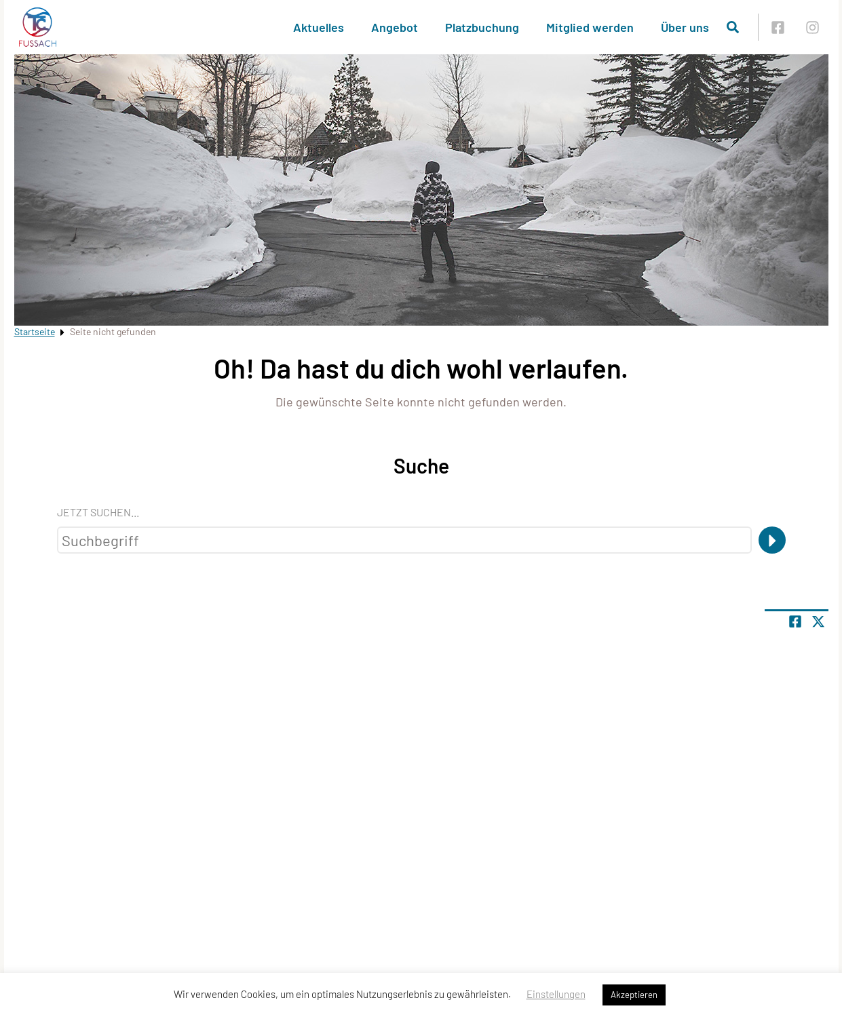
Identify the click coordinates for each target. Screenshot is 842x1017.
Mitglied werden (590, 27)
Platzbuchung (482, 27)
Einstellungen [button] (556, 994)
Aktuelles (318, 27)
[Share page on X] (818, 621)
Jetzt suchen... (98, 511)
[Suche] (772, 540)
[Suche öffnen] (733, 27)
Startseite (34, 331)
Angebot (394, 27)
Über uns (685, 27)
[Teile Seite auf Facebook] (795, 621)
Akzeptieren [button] (634, 994)
